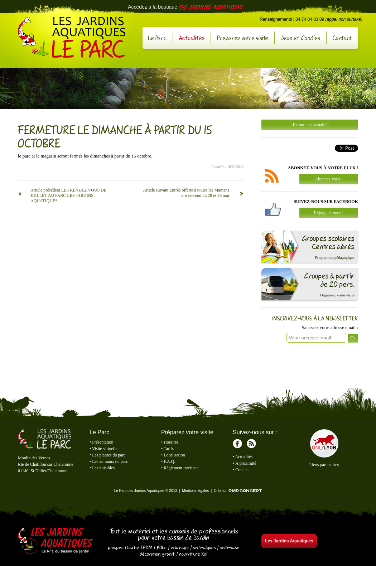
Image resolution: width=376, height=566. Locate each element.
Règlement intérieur (181, 467)
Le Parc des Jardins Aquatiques (71, 37)
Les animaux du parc (110, 461)
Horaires (171, 442)
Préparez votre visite (242, 37)
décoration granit (157, 554)
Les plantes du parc (108, 455)
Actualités (191, 37)
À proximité (245, 463)
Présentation (102, 442)
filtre (161, 547)
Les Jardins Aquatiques (55, 541)
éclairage (180, 547)
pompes (116, 547)
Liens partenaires (324, 464)
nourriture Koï (193, 554)
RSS (251, 443)
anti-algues (204, 547)
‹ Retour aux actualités (309, 124)
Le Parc (157, 37)
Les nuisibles (103, 467)
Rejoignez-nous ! (328, 212)
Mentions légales (195, 491)
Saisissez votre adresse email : (330, 327)
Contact (342, 37)
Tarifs (169, 448)
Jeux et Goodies (300, 37)
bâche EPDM (140, 547)
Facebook (237, 443)
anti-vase (230, 547)
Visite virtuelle (104, 448)
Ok (353, 337)
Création (238, 491)
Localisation (174, 455)
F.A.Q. (169, 461)
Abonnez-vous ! (329, 179)
